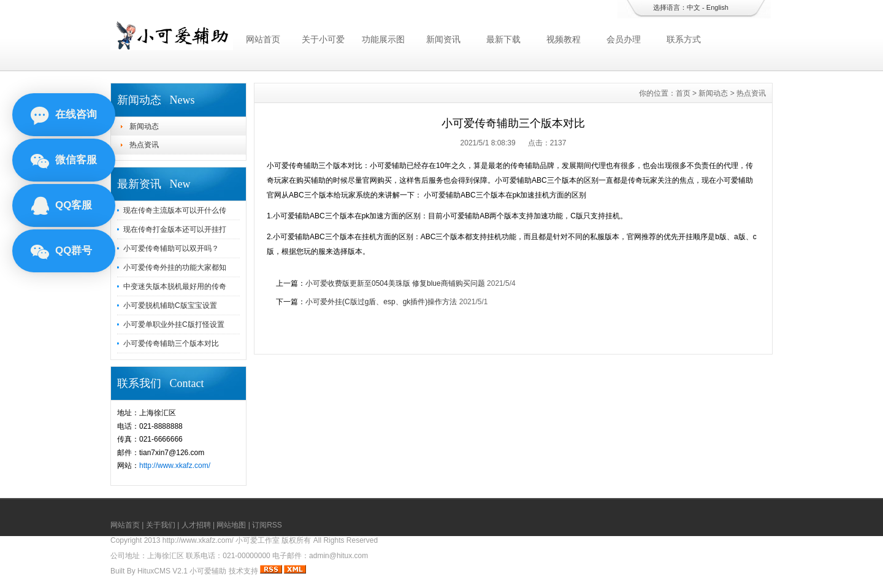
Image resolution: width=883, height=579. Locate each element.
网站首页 (263, 39)
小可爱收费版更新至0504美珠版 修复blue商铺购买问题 (395, 283)
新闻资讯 (443, 39)
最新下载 (503, 39)
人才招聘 (196, 525)
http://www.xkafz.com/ (174, 465)
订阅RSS (267, 525)
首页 (683, 93)
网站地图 (231, 525)
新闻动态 (144, 126)
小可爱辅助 (207, 571)
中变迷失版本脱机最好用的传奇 (174, 286)
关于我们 (160, 525)
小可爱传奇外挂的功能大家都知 (174, 267)
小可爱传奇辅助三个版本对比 (171, 343)
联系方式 (684, 39)
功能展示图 (383, 39)
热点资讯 (144, 144)
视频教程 (563, 39)
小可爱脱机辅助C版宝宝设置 (170, 305)
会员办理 (623, 39)
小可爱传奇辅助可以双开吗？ (171, 248)
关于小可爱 (323, 39)
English (717, 7)
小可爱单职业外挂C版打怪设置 (173, 324)
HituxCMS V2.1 (162, 571)
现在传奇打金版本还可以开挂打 (174, 229)
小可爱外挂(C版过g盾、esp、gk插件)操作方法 (381, 301)
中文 (693, 7)
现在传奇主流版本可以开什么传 (174, 210)
